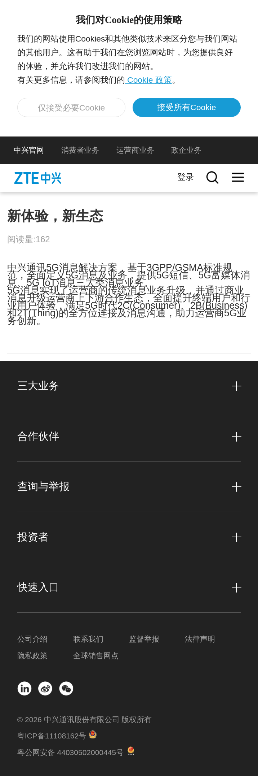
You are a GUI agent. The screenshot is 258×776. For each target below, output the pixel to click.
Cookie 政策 (148, 79)
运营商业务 (135, 150)
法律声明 (200, 639)
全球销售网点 (96, 655)
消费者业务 (80, 150)
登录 (185, 177)
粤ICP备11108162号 (51, 736)
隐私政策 (32, 655)
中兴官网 (29, 150)
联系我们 (88, 639)
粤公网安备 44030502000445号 (70, 752)
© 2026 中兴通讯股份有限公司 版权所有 (84, 719)
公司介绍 (32, 639)
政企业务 (186, 150)
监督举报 (144, 639)
